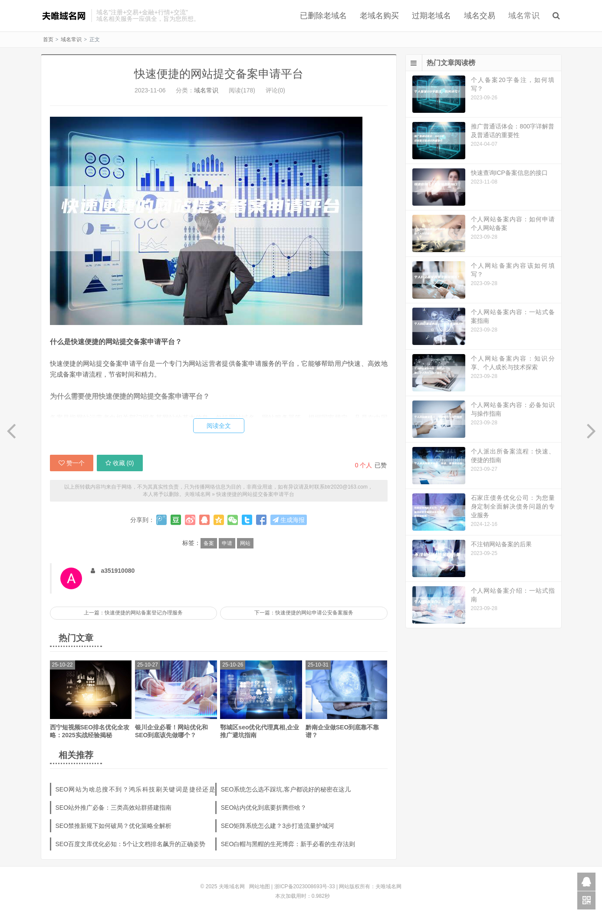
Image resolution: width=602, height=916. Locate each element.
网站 (245, 543)
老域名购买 (379, 15)
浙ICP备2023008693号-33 (304, 886)
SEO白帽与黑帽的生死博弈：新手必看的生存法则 (288, 843)
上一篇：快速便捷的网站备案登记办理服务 (133, 613)
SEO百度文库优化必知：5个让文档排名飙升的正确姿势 (130, 843)
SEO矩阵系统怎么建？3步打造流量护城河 (277, 825)
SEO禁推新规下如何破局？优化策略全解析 (114, 825)
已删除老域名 (323, 15)
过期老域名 (431, 15)
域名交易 (479, 15)
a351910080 (118, 570)
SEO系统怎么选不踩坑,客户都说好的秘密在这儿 (286, 789)
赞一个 (72, 463)
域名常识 (523, 15)
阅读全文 (219, 425)
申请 (227, 543)
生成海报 (289, 519)
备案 (209, 543)
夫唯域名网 (64, 16)
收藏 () (119, 463)
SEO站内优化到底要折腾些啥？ (264, 807)
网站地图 (259, 886)
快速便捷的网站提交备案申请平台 (218, 73)
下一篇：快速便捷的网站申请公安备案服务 (303, 613)
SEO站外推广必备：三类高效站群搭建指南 (114, 807)
